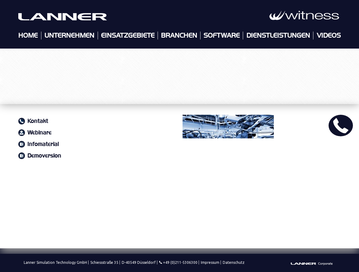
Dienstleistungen (278, 35)
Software (222, 35)
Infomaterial (43, 144)
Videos (329, 35)
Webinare (39, 133)
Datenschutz (234, 262)
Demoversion (44, 156)
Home (28, 35)
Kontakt (37, 121)
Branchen (179, 35)
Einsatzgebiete (128, 35)
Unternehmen (69, 35)
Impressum (210, 262)
